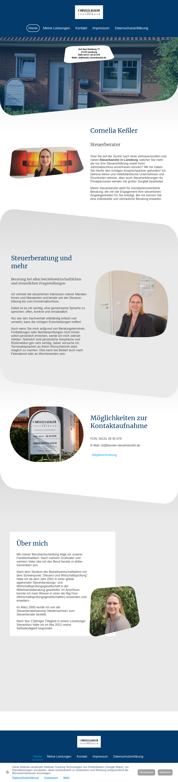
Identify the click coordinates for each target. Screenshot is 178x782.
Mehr (66, 777)
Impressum (51, 777)
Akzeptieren (146, 772)
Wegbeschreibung (104, 455)
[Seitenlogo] (89, 12)
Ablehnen (165, 772)
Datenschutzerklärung (25, 777)
